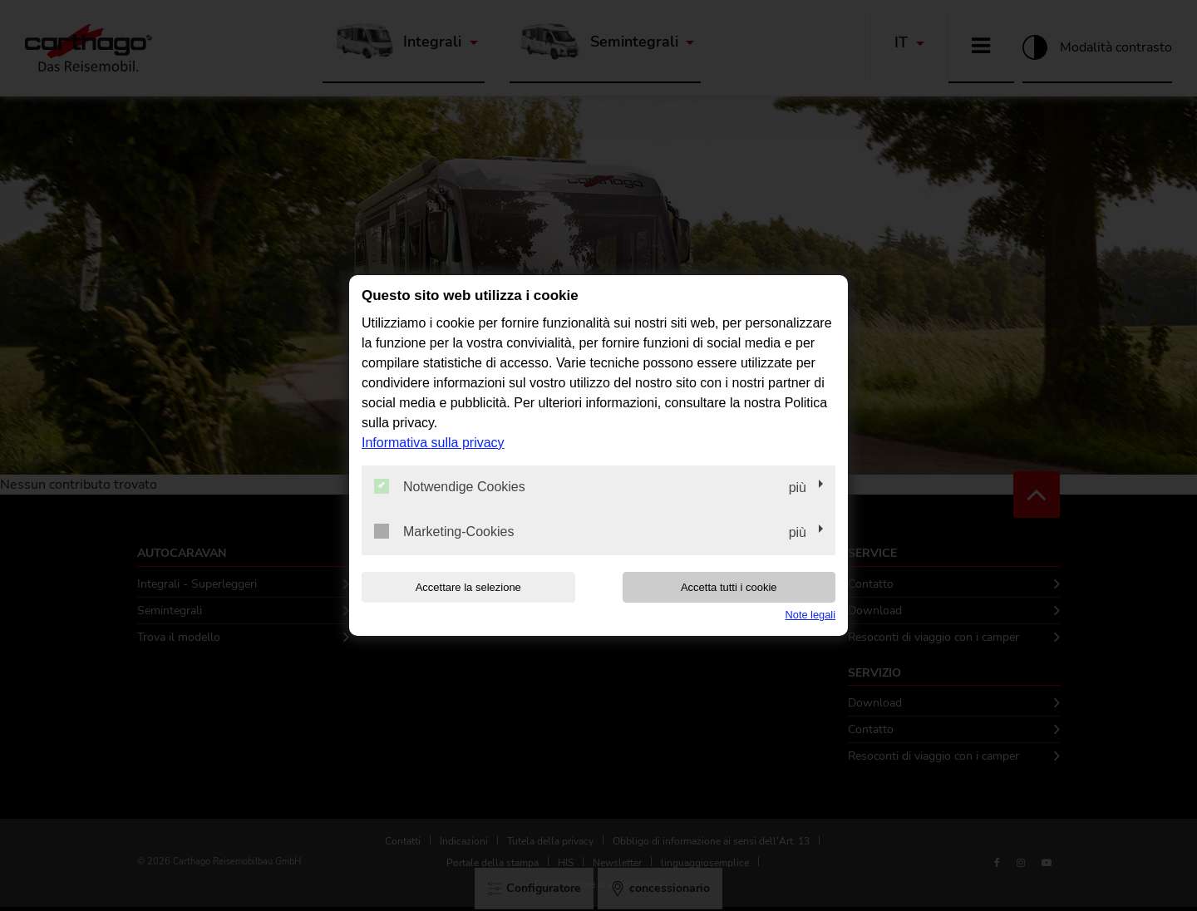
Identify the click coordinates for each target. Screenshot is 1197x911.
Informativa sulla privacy (433, 443)
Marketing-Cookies (444, 531)
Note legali (810, 614)
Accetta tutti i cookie (729, 587)
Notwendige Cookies (449, 486)
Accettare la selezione (468, 587)
